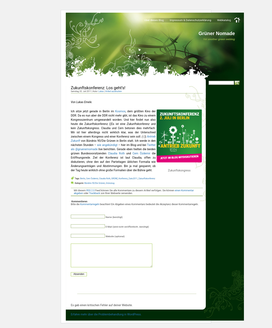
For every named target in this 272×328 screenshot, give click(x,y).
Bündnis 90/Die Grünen (94, 183)
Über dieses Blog (154, 20)
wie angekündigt (107, 145)
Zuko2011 (133, 178)
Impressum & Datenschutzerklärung (190, 20)
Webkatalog (224, 20)
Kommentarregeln (89, 204)
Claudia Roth (116, 153)
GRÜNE (114, 178)
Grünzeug (110, 183)
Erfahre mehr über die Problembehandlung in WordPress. (106, 314)
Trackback (94, 193)
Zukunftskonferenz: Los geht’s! (98, 87)
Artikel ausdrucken (113, 91)
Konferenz (123, 178)
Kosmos (120, 111)
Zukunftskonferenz (146, 178)
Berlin (82, 178)
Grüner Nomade (217, 33)
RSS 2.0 (90, 190)
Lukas (101, 91)
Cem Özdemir (141, 153)
